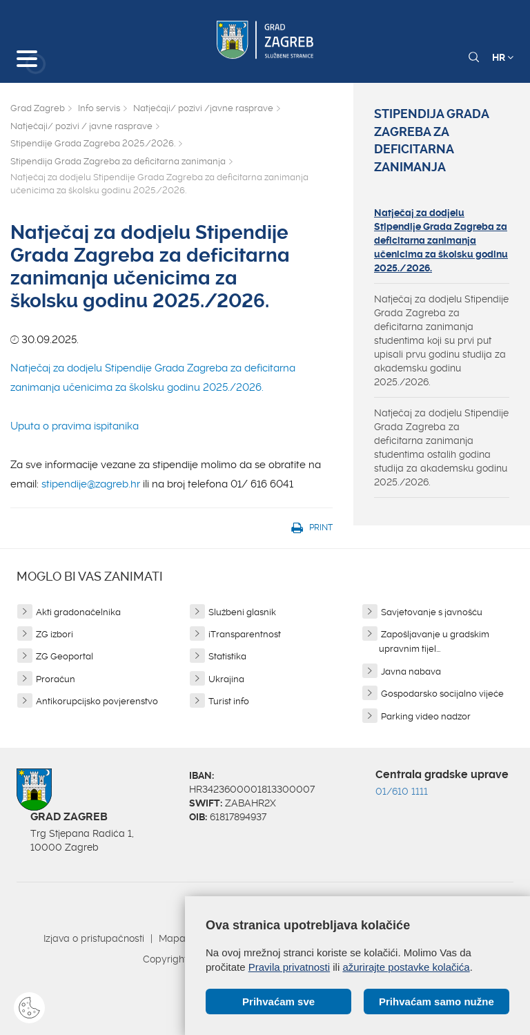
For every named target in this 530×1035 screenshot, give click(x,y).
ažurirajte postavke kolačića (405, 967)
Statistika (227, 656)
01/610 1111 (401, 791)
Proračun (55, 679)
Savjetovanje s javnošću (431, 612)
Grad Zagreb (37, 108)
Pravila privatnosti (289, 967)
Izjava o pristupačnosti (93, 938)
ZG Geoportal (64, 656)
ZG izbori (54, 634)
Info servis (99, 108)
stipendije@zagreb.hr (90, 484)
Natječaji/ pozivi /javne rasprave (203, 108)
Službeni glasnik (242, 612)
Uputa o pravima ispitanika (74, 426)
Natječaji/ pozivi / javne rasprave (81, 126)
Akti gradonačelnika (78, 612)
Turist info (228, 701)
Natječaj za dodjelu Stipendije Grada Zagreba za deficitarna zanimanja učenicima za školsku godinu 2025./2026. (441, 240)
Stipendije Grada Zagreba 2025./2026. (92, 143)
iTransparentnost (244, 634)
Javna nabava (411, 671)
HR (502, 57)
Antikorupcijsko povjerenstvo (97, 701)
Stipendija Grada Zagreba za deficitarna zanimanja (118, 161)
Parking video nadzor (426, 716)
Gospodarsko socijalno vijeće (442, 693)
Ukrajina (226, 679)
